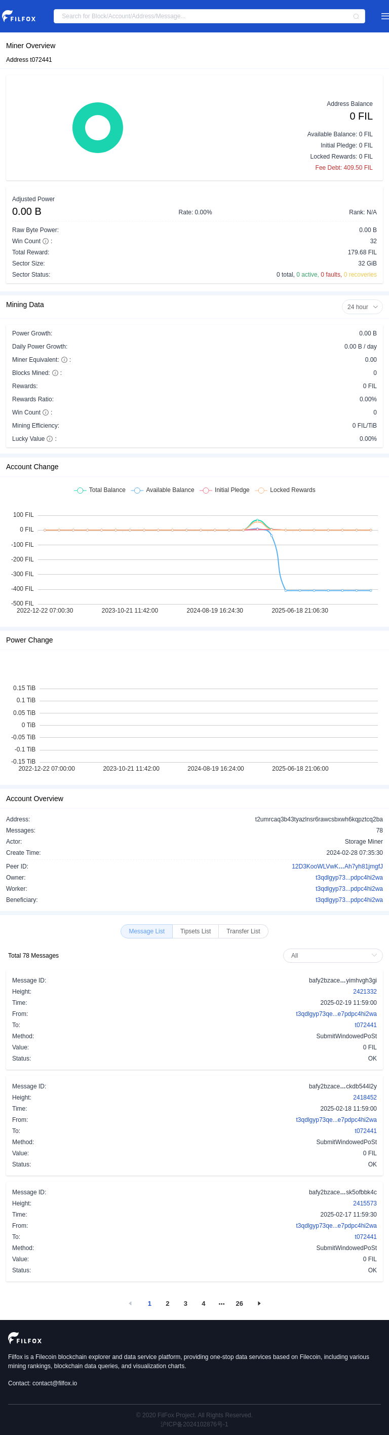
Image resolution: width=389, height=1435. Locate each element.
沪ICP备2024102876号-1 (194, 1424)
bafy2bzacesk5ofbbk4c (343, 1192)
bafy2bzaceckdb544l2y (343, 1086)
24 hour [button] (362, 307)
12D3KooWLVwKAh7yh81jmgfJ (337, 866)
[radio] (147, 931)
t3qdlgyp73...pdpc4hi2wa (349, 877)
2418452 (365, 1097)
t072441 (366, 1025)
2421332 (365, 991)
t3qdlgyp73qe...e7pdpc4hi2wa (336, 1013)
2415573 (365, 1203)
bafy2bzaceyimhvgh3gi (343, 980)
